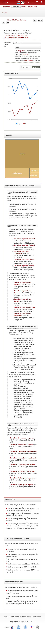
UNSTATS (25, 627)
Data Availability (28, 60)
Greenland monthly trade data (15, 35)
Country (4, 12)
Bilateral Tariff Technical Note (16, 20)
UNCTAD (19, 627)
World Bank (38, 627)
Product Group (32, 6)
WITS (5, 2)
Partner (23, 6)
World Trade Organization (31, 627)
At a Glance (6, 6)
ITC (12, 627)
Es (32, 2)
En (28, 2)
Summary (16, 6)
